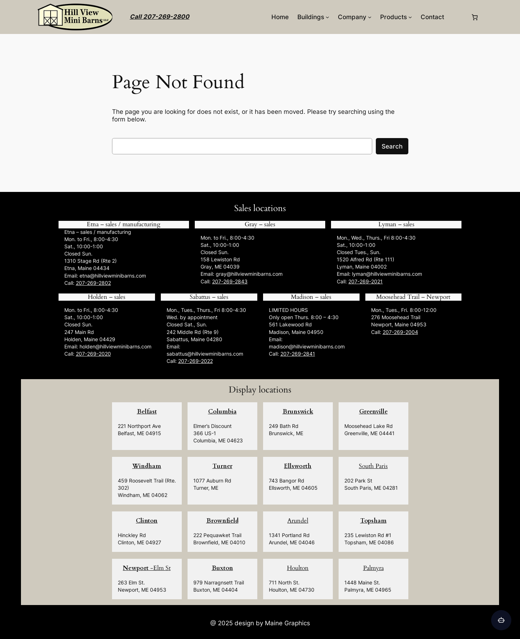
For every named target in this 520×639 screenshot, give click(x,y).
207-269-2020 (93, 354)
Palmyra (373, 568)
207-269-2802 (93, 283)
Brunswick (298, 411)
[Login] (457, 17)
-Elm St (147, 568)
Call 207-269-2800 (159, 16)
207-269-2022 (195, 361)
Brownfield (222, 520)
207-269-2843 (230, 281)
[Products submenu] (410, 17)
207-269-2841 (297, 354)
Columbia (222, 411)
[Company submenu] (369, 17)
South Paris (373, 466)
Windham (146, 466)
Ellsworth (297, 466)
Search (392, 146)
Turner (222, 466)
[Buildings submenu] (327, 17)
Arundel (297, 520)
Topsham (373, 520)
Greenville (373, 411)
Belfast (147, 411)
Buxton (222, 568)
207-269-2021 (365, 281)
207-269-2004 (400, 332)
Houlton (298, 568)
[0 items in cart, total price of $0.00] (474, 17)
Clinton (147, 520)
